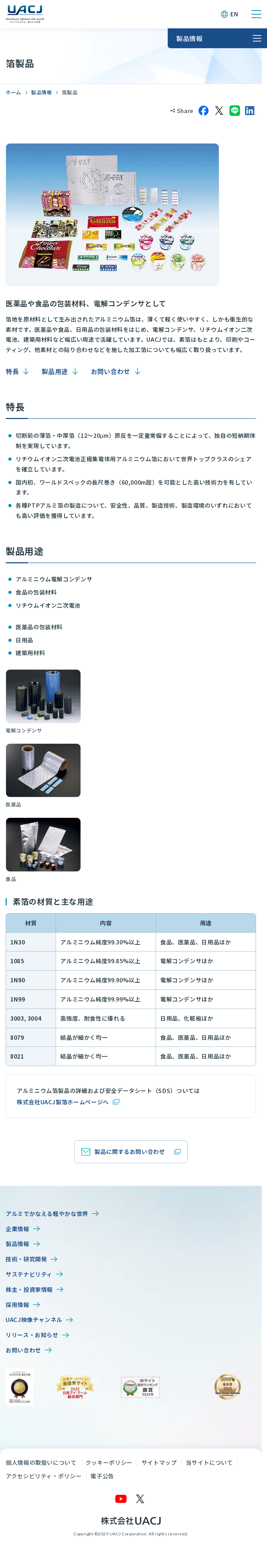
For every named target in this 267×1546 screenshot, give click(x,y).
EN (234, 14)
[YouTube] (121, 1499)
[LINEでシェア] (234, 110)
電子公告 (102, 1476)
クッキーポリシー (109, 1462)
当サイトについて (209, 1462)
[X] (140, 1499)
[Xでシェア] (219, 110)
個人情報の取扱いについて (41, 1462)
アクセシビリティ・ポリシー (44, 1476)
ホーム (13, 92)
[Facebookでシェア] (203, 110)
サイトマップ (159, 1462)
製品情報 (41, 92)
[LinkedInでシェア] (250, 110)
